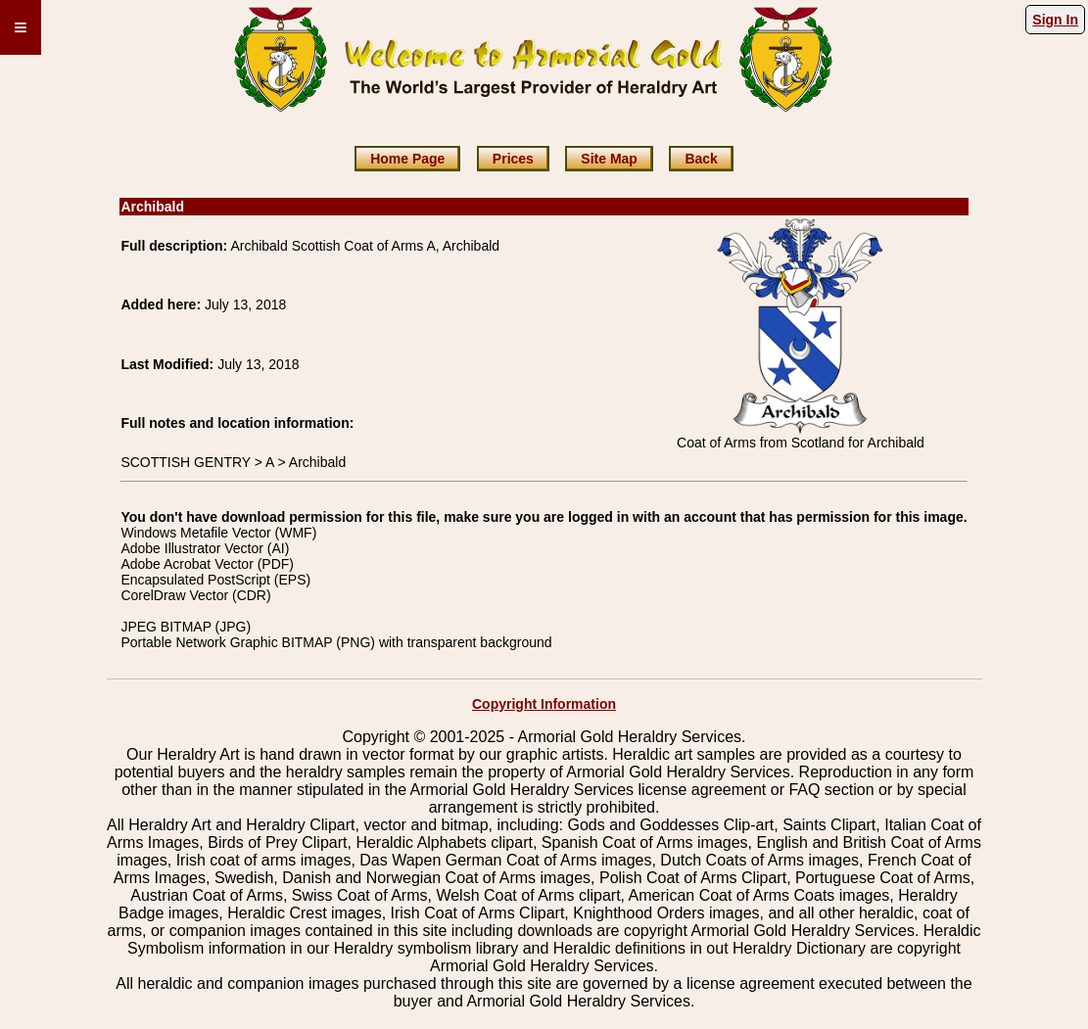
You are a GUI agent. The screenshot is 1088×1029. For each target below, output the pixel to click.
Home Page (407, 158)
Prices (513, 158)
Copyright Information (544, 704)
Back (701, 158)
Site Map (609, 158)
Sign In (1055, 19)
